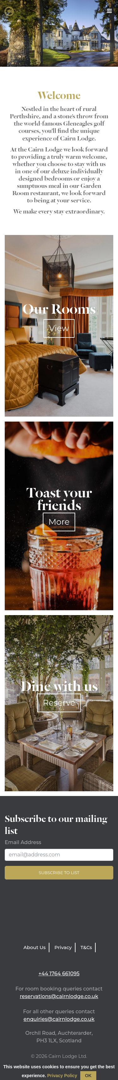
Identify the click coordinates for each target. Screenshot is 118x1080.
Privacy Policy (62, 1075)
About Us (35, 947)
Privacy (63, 947)
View (59, 328)
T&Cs (86, 947)
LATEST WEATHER (59, 912)
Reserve (59, 703)
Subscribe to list (59, 872)
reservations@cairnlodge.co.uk (59, 996)
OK (88, 1075)
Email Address (23, 842)
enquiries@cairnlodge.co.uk (59, 1019)
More (59, 522)
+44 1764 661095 (59, 974)
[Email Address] (59, 855)
